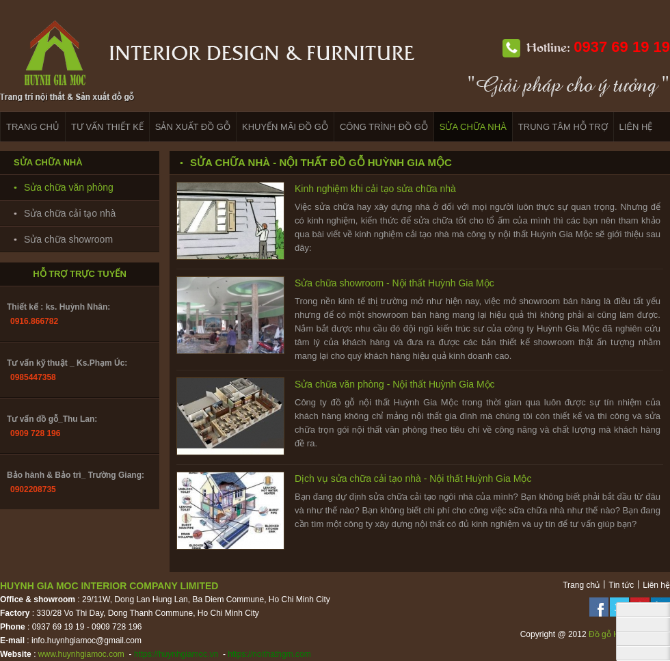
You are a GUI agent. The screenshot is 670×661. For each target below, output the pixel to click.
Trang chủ (581, 585)
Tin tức (621, 585)
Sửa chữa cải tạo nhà (70, 213)
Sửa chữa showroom (68, 239)
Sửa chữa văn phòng (68, 187)
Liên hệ (656, 585)
